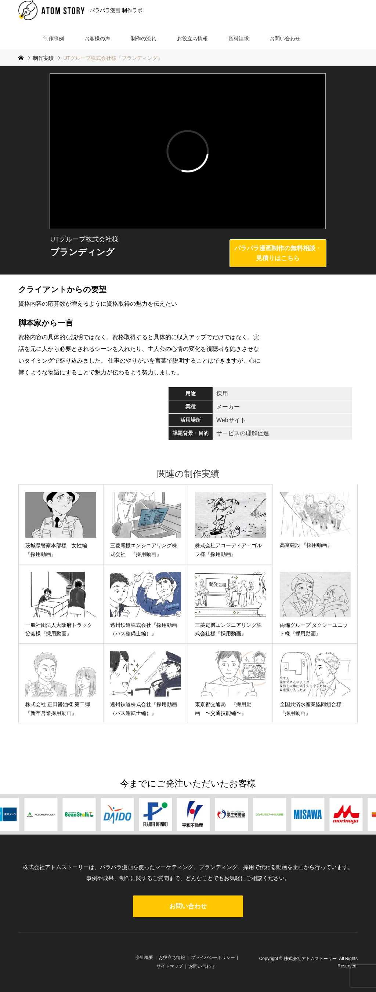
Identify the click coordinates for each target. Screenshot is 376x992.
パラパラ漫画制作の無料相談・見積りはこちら (278, 253)
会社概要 (144, 957)
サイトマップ (169, 966)
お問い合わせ (285, 38)
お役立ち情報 (192, 38)
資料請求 (238, 38)
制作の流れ (143, 38)
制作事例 (53, 38)
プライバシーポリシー (213, 957)
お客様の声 (97, 38)
